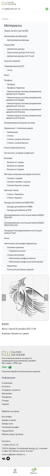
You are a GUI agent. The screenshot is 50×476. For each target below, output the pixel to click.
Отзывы (5, 401)
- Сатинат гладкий (14, 178)
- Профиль (10, 84)
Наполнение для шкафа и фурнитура (20, 243)
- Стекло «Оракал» (14, 198)
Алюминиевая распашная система (19, 123)
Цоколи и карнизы (12, 61)
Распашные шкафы (10, 427)
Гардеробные (8, 431)
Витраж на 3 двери (20, 333)
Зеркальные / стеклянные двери (18, 128)
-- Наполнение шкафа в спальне (21, 258)
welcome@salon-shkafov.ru (13, 454)
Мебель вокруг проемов (12, 434)
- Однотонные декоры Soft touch (20, 52)
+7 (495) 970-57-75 (10, 445)
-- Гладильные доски (16, 251)
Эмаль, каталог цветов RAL (16, 31)
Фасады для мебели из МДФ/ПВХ (19, 203)
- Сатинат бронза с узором (17, 185)
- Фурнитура (11, 266)
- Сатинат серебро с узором (18, 182)
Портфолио (7, 397)
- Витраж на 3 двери (15, 169)
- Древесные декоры (15, 49)
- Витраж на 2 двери (15, 166)
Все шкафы (7, 417)
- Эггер (9, 70)
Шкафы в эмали (9, 420)
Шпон (6, 75)
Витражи (8, 158)
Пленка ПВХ (9, 45)
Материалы (13, 25)
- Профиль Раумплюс (15, 88)
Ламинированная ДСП (14, 66)
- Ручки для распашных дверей (19, 269)
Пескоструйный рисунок (14, 148)
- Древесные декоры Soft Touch (20, 56)
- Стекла (9, 136)
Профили (8, 80)
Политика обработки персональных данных (21, 371)
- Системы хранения (15, 247)
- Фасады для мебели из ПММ (19, 207)
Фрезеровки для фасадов (15, 36)
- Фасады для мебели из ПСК (18, 210)
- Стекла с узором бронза (17, 143)
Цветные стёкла (11, 190)
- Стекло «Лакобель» (15, 194)
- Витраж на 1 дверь (15, 162)
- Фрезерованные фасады (17, 40)
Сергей (11, 329)
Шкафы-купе (7, 424)
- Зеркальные (12, 132)
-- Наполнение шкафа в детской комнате (25, 262)
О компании (7, 383)
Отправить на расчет (11, 390)
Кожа (6, 238)
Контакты (6, 386)
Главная (5, 404)
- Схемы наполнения (15, 255)
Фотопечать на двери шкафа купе (19, 153)
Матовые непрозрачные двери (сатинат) (22, 174)
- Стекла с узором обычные (18, 139)
